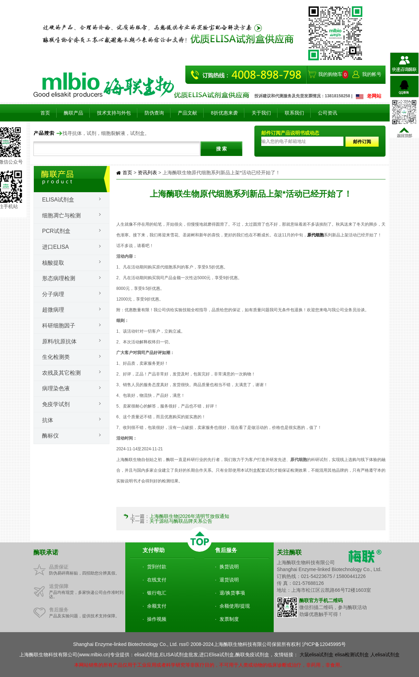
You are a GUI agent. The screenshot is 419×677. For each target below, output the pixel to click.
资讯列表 (147, 172)
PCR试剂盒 (56, 231)
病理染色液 (56, 388)
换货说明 (229, 566)
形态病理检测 (58, 278)
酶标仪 (50, 436)
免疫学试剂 (56, 404)
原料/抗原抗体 (59, 341)
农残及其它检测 (61, 373)
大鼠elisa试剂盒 (317, 654)
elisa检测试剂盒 (352, 654)
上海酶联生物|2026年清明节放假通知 (189, 516)
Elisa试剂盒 (58, 200)
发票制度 (229, 619)
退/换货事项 (232, 593)
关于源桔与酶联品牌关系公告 (180, 521)
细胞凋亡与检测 (61, 215)
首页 (45, 113)
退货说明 (229, 579)
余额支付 (156, 606)
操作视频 (156, 619)
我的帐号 (371, 74)
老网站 (374, 96)
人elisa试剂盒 (385, 654)
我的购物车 (330, 74)
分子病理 (53, 294)
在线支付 (156, 579)
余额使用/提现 (235, 606)
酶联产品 (73, 113)
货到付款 (156, 566)
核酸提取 (53, 263)
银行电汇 (156, 593)
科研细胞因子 (58, 325)
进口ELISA (55, 247)
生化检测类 (56, 357)
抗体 (47, 420)
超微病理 (53, 310)
